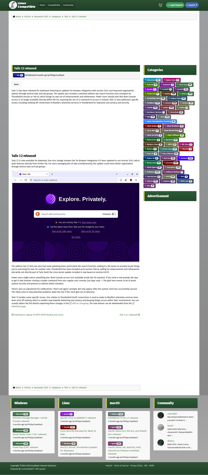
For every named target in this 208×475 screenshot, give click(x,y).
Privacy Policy (136, 465)
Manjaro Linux (153, 144)
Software (152, 172)
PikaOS (186, 149)
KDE (150, 117)
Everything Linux (155, 98)
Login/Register (175, 5)
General (170, 103)
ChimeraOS (152, 94)
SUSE (169, 176)
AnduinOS (167, 85)
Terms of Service (121, 465)
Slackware (173, 167)
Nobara (151, 149)
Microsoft (21, 414)
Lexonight (172, 413)
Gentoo (186, 103)
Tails (18, 75)
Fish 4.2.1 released (128, 314)
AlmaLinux (152, 80)
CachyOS (166, 89)
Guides (167, 107)
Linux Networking (172, 130)
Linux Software (174, 135)
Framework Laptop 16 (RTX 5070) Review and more (38, 314)
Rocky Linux (153, 163)
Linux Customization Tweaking (160, 121)
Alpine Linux (171, 80)
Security (171, 163)
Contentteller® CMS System (33, 469)
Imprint (109, 465)
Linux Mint (152, 130)
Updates (168, 181)
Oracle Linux (168, 149)
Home (42, 5)
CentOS (181, 89)
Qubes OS (151, 158)
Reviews (186, 158)
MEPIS (171, 144)
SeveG (170, 425)
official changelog (80, 303)
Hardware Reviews (155, 112)
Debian (169, 94)
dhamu (170, 441)
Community (68, 5)
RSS (145, 465)
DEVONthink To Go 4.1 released (123, 418)
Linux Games (153, 126)
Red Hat (168, 158)
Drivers (186, 94)
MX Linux (186, 144)
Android (151, 85)
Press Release (169, 153)
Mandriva (170, 140)
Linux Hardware (174, 126)
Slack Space (153, 167)
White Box (185, 181)
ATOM (151, 465)
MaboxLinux (152, 140)
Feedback (152, 103)
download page (19, 306)
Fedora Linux (177, 98)
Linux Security (153, 135)
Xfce (149, 186)
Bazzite (150, 89)
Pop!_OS (151, 153)
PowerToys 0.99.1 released (25, 447)
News (16, 84)
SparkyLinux (152, 176)
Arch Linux (184, 85)
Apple (115, 427)
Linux (164, 117)
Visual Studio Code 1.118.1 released (30, 434)
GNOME (151, 107)
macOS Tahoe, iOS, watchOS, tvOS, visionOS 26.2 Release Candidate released (124, 450)
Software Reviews (173, 172)
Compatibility (54, 5)
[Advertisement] (104, 41)
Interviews (175, 112)
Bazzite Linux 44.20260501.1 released (78, 418)
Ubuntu (151, 181)
